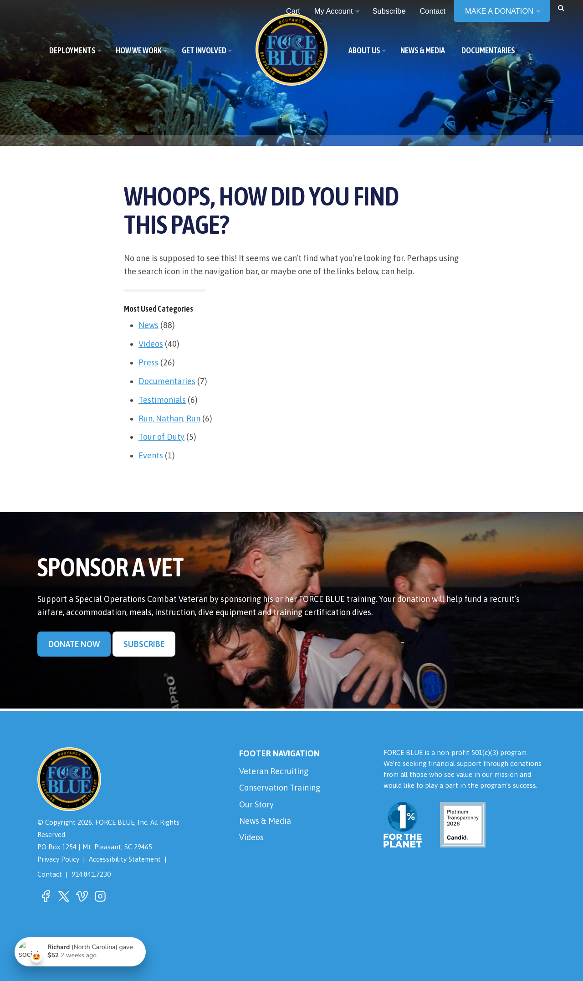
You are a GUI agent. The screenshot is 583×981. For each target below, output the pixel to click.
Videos (150, 344)
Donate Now (74, 644)
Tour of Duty (161, 437)
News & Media (265, 821)
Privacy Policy (58, 859)
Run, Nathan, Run (169, 418)
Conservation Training (279, 787)
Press (148, 362)
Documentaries (166, 381)
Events (150, 455)
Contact (49, 874)
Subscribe (143, 644)
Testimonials (162, 400)
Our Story (256, 804)
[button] (561, 7)
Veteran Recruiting (273, 771)
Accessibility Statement (125, 859)
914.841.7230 (91, 874)
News (148, 325)
